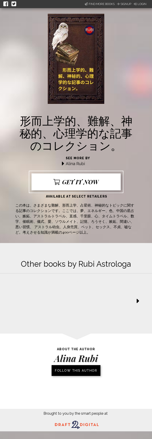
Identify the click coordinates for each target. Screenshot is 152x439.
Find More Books (100, 4)
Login (140, 4)
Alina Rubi (75, 163)
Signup (124, 4)
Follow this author (76, 370)
